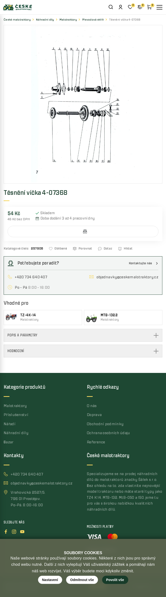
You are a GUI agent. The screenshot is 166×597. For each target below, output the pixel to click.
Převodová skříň (93, 19)
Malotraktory (68, 19)
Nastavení (50, 580)
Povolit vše (115, 580)
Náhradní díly (45, 19)
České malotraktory (17, 19)
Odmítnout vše (82, 580)
